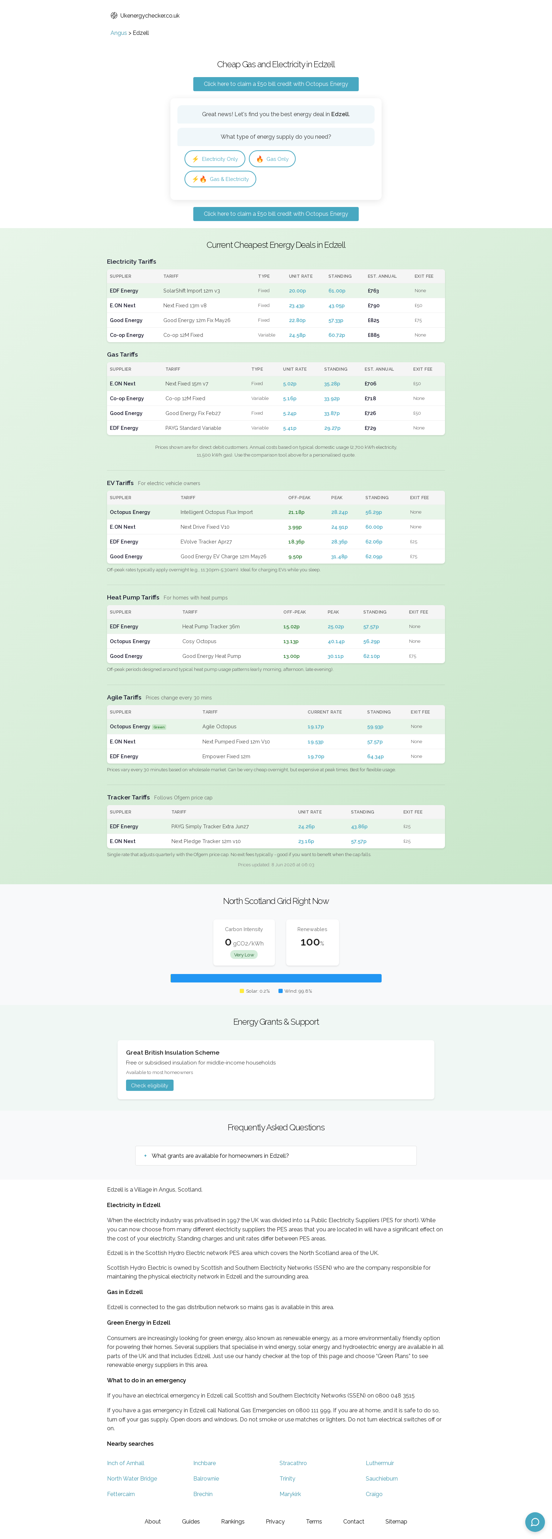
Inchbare (204, 1464)
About (153, 1521)
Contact (353, 1521)
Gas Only (277, 159)
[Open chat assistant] (535, 1522)
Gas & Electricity (222, 179)
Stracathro (293, 1464)
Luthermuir (380, 1464)
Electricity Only (216, 159)
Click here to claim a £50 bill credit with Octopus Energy (276, 84)
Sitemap (396, 1521)
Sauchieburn (382, 1479)
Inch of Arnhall (125, 1464)
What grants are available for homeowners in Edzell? (220, 1157)
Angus (119, 33)
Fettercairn (121, 1495)
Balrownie (206, 1479)
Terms (314, 1521)
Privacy (275, 1521)
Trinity (287, 1479)
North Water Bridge (132, 1479)
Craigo (374, 1495)
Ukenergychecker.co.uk (145, 15)
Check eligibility (149, 1086)
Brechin (203, 1495)
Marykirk (290, 1495)
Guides (191, 1521)
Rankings (233, 1521)
